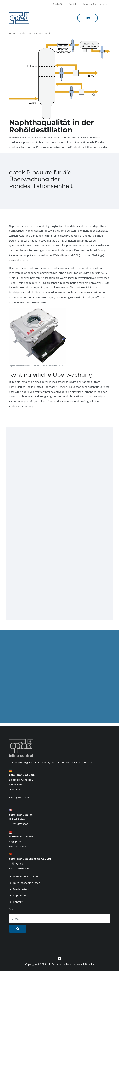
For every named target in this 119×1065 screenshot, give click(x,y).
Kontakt (73, 3)
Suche (57, 3)
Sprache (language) (95, 3)
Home (12, 33)
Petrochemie (43, 33)
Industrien (26, 33)
